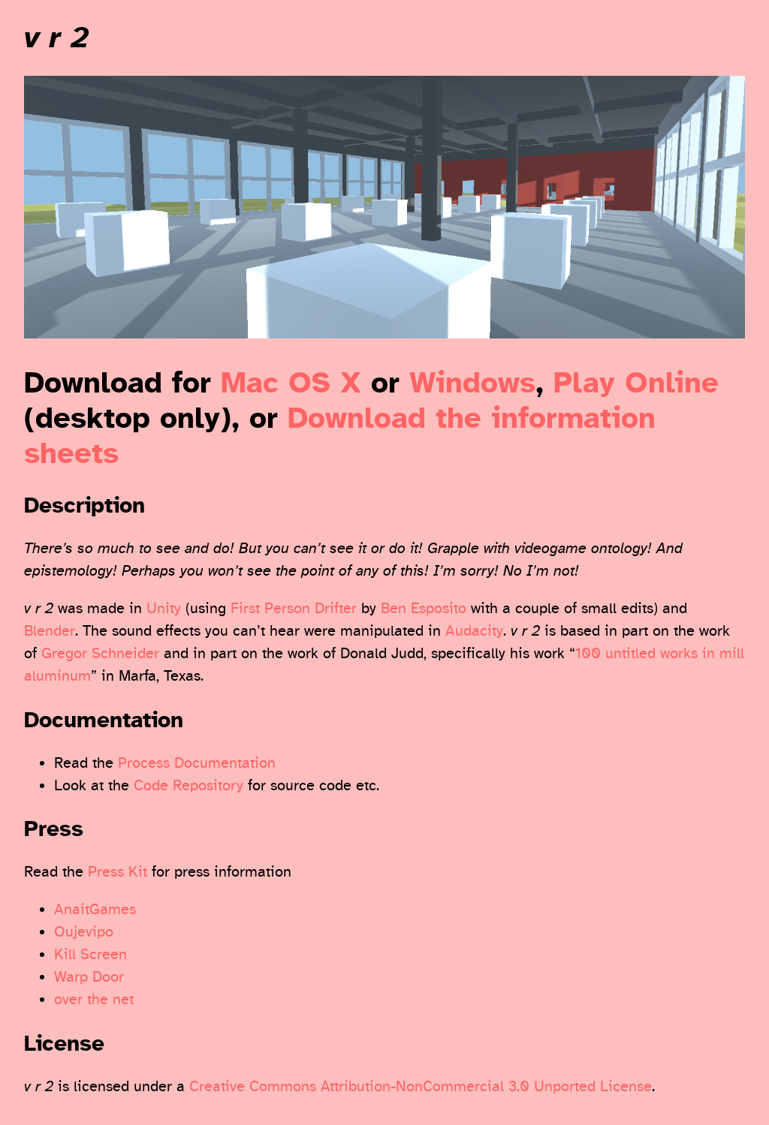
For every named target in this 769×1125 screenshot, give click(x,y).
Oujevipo (83, 931)
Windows (472, 383)
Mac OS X (291, 383)
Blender (49, 630)
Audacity (474, 630)
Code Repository (188, 785)
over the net (94, 999)
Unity (163, 608)
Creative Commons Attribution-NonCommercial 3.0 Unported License (420, 1086)
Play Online (636, 383)
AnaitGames (95, 909)
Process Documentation (197, 763)
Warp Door (89, 976)
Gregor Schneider (100, 653)
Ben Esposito (423, 608)
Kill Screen (90, 954)
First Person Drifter (294, 608)
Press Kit (117, 871)
